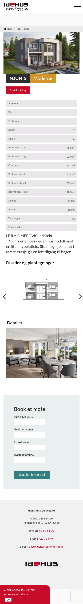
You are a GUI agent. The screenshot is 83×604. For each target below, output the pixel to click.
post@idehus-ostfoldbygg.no (46, 546)
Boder (11, 129)
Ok (8, 599)
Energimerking (16, 227)
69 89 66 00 (46, 530)
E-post (22, 442)
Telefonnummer (23, 429)
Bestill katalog (18, 90)
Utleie (11, 138)
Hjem (9, 28)
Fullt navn (24, 416)
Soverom (13, 103)
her (28, 593)
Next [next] (79, 296)
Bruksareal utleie (17, 174)
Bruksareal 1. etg (17, 147)
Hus (18, 28)
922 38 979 (45, 538)
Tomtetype (14, 218)
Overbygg (13, 165)
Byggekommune (24, 454)
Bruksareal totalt (17, 182)
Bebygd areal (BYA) (18, 191)
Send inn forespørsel (32, 474)
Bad (10, 112)
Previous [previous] (3, 296)
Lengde (12, 200)
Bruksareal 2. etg (17, 156)
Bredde (12, 209)
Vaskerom (13, 120)
